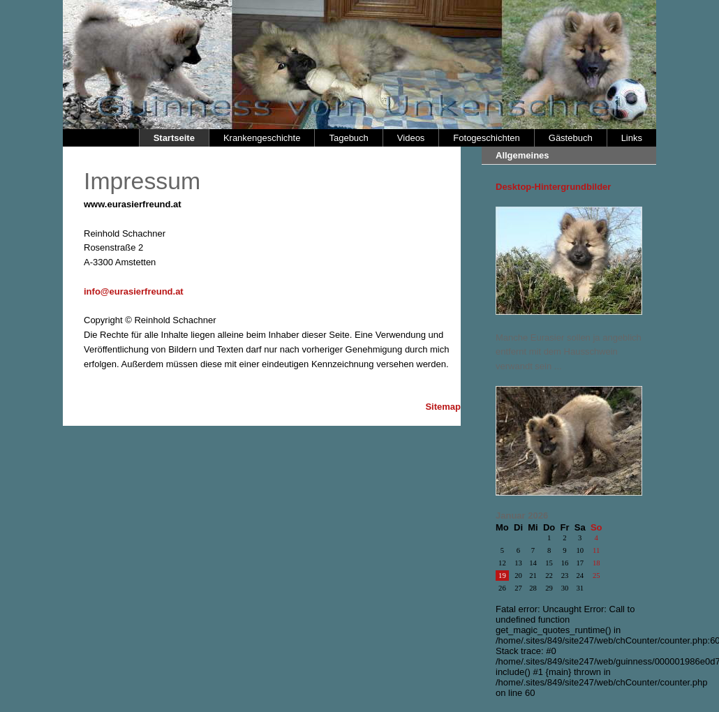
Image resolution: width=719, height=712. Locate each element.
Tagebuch (348, 138)
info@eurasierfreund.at (134, 291)
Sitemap (443, 406)
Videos (411, 138)
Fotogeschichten (486, 138)
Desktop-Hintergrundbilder (553, 186)
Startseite (174, 138)
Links (631, 138)
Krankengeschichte (262, 138)
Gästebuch (571, 138)
